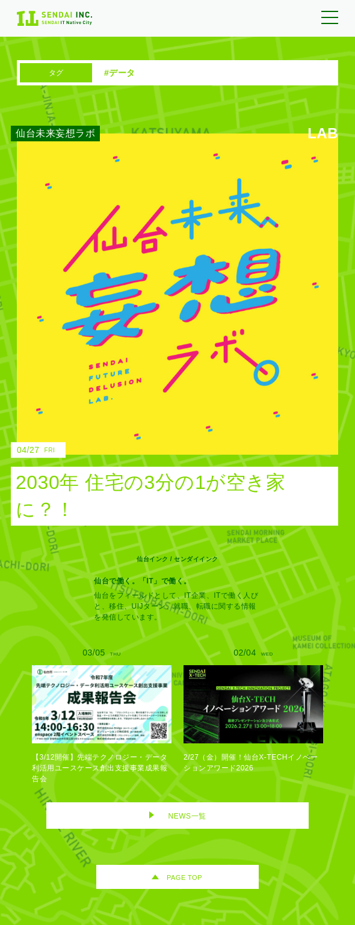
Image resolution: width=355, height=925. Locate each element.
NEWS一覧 (187, 816)
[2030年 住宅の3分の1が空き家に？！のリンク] (168, 330)
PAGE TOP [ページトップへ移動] (184, 877)
